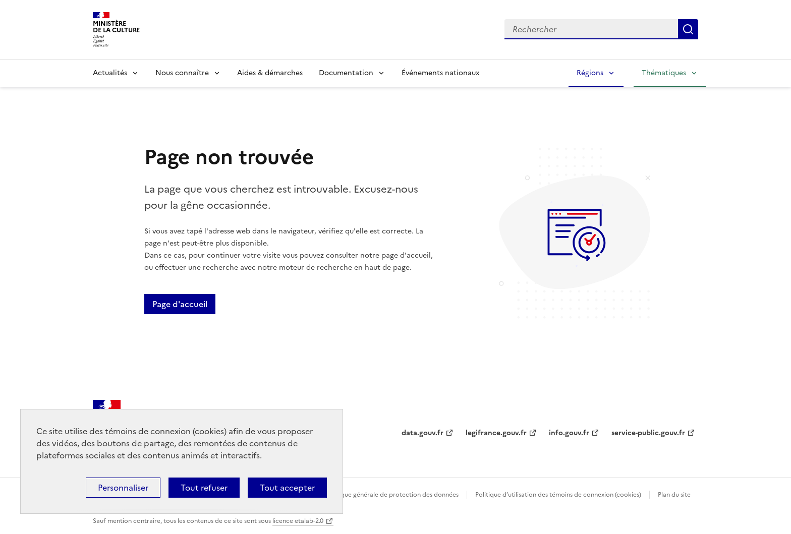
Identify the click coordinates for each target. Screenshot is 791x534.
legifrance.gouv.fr (496, 433)
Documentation (346, 73)
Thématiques (664, 73)
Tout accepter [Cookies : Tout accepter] (287, 488)
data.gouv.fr (422, 433)
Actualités (110, 73)
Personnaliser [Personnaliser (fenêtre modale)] (123, 488)
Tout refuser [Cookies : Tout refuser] (204, 488)
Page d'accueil (179, 304)
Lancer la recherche (688, 29)
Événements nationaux (440, 73)
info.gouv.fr (569, 433)
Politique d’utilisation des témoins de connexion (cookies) (558, 494)
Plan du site (674, 494)
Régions (590, 73)
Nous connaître (182, 73)
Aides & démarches (270, 73)
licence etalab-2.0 (297, 520)
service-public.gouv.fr (648, 433)
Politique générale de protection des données (392, 494)
